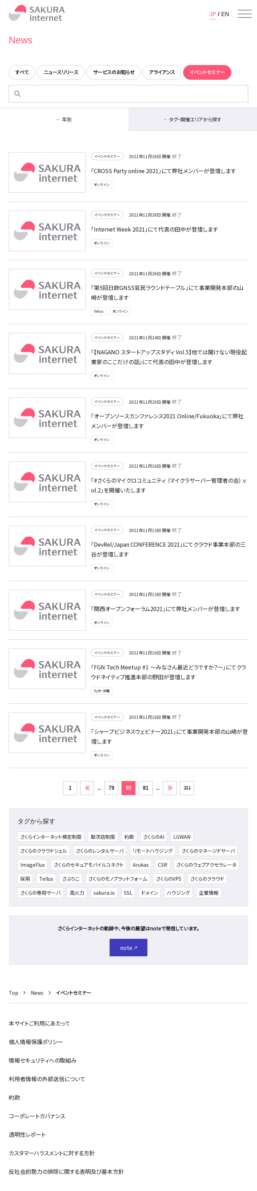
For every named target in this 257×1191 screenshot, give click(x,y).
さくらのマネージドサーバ (208, 850)
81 (145, 787)
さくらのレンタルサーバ (100, 850)
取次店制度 (103, 836)
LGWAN (181, 836)
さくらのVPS (168, 878)
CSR (162, 864)
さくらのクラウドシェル (43, 850)
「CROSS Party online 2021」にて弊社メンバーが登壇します (163, 170)
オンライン (102, 184)
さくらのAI (153, 836)
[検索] (17, 93)
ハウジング (178, 892)
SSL (128, 892)
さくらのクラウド (207, 878)
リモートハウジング (153, 850)
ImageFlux (32, 864)
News (37, 992)
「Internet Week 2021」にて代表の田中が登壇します (154, 229)
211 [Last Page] (187, 787)
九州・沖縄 (102, 690)
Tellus (98, 311)
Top (13, 992)
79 (111, 787)
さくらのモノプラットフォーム (118, 878)
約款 (129, 836)
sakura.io (104, 892)
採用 (25, 878)
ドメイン (149, 892)
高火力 (77, 892)
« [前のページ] (87, 788)
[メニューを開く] (245, 14)
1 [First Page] (70, 787)
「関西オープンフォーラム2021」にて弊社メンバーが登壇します (165, 608)
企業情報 (208, 892)
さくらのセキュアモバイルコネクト (89, 864)
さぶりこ (70, 878)
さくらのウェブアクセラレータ (206, 864)
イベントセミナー (107, 156)
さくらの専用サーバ (40, 892)
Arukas (141, 864)
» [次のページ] (170, 788)
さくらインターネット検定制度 (51, 836)
